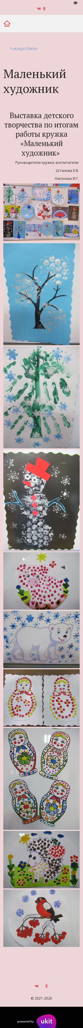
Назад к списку (24, 48)
